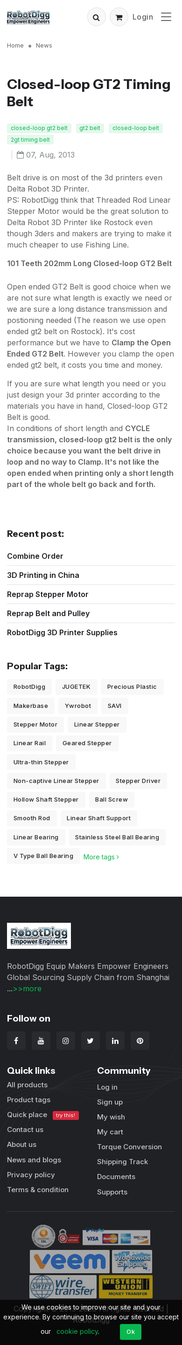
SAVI (115, 705)
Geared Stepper (87, 743)
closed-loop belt (135, 127)
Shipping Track (122, 1161)
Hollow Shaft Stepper (46, 799)
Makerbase (31, 705)
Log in (107, 1087)
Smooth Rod (32, 818)
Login (143, 16)
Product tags (28, 1099)
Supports (112, 1191)
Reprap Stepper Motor (48, 594)
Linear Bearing (36, 837)
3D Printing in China (43, 575)
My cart (110, 1131)
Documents (116, 1176)
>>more (27, 988)
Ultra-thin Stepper (41, 762)
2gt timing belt (30, 139)
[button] (96, 16)
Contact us (25, 1129)
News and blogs (34, 1159)
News (44, 45)
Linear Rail (30, 743)
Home (15, 45)
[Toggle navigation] (166, 16)
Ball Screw (111, 799)
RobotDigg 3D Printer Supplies (62, 632)
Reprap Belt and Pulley (48, 613)
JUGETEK (76, 686)
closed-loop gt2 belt (39, 127)
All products (27, 1084)
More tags (101, 857)
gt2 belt (89, 127)
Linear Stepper (97, 724)
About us (21, 1144)
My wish (111, 1116)
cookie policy (77, 1331)
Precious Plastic (132, 686)
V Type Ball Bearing (44, 855)
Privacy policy (31, 1174)
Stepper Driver (138, 780)
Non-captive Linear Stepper (56, 780)
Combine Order (35, 556)
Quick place (43, 1115)
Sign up (110, 1102)
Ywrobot (78, 705)
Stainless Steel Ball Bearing (117, 837)
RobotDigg (30, 686)
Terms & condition (38, 1189)
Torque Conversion (129, 1146)
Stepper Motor (36, 724)
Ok (130, 1331)
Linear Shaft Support (99, 818)
